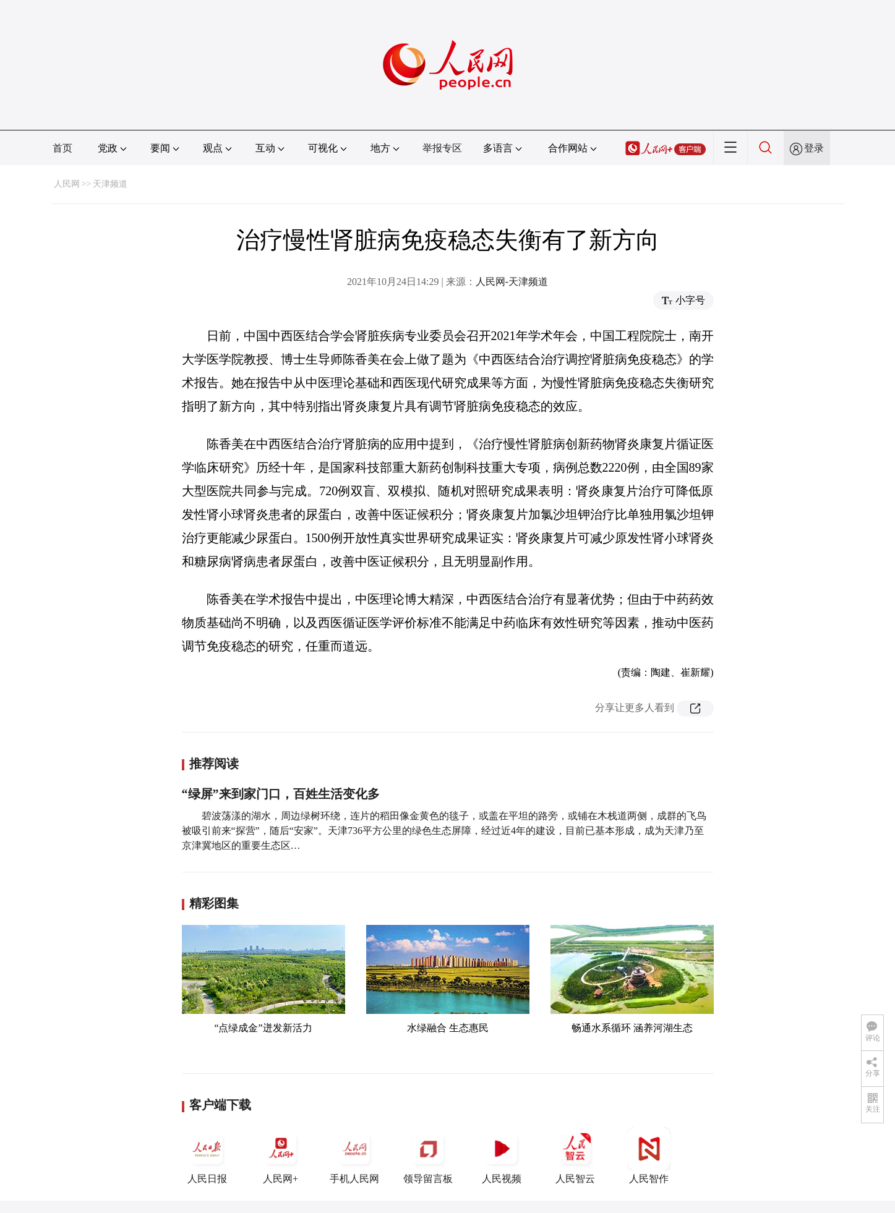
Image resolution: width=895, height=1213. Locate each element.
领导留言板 (428, 1155)
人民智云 (575, 1155)
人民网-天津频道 (512, 281)
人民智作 (648, 1155)
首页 (62, 148)
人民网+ (280, 1155)
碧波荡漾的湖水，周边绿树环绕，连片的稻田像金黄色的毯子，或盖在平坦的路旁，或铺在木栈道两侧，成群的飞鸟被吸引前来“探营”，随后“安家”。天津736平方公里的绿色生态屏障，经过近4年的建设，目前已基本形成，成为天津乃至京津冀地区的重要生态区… (444, 831)
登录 (814, 148)
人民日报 (207, 1155)
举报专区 (442, 148)
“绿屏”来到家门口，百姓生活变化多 (281, 794)
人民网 (67, 184)
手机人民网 (354, 1155)
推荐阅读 (214, 763)
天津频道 (110, 184)
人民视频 (501, 1155)
